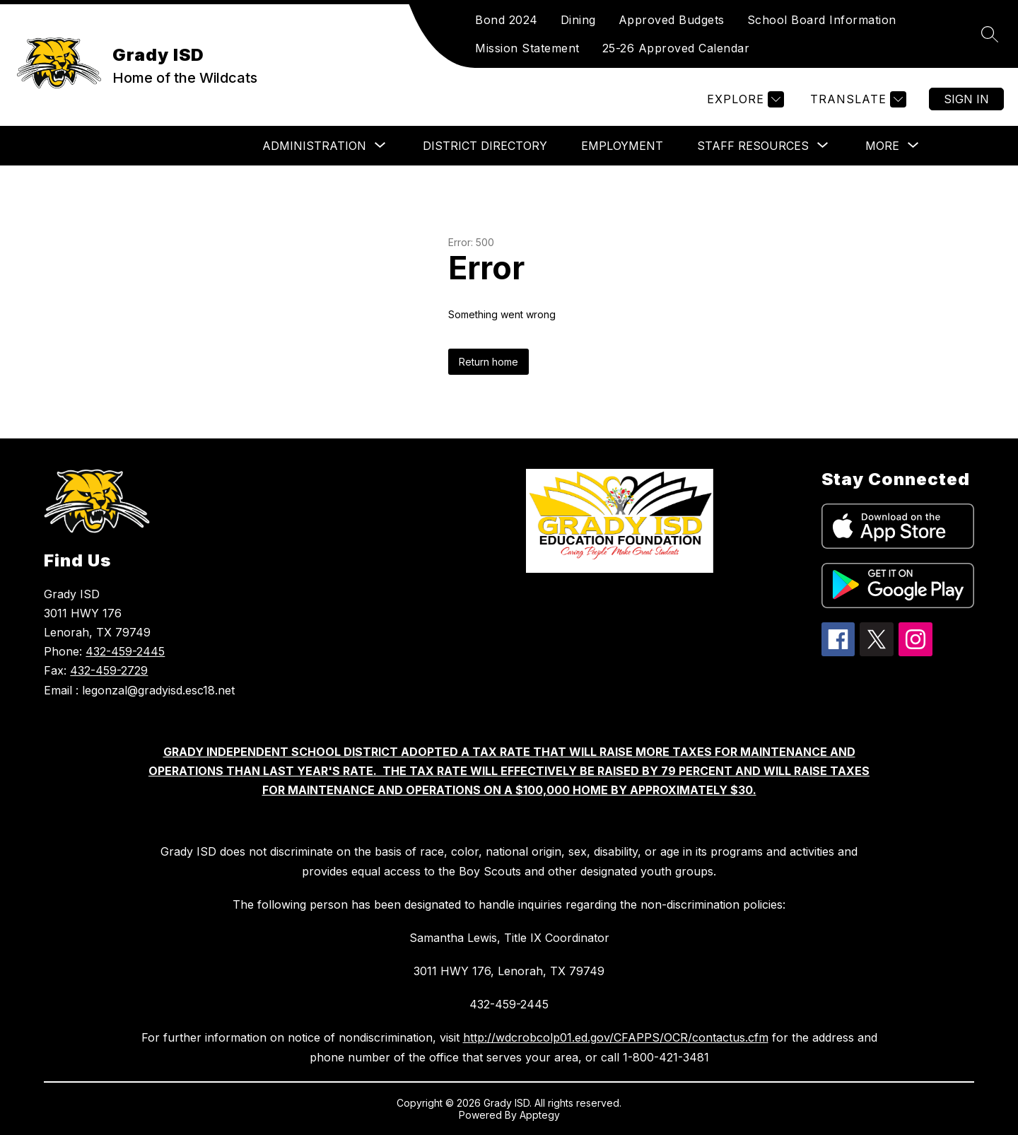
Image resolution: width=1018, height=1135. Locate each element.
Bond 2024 (506, 20)
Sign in (966, 99)
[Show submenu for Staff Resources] (753, 145)
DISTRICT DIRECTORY (485, 146)
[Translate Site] (856, 99)
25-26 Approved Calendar (676, 48)
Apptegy (540, 1115)
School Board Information (821, 20)
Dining (578, 20)
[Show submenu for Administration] (314, 145)
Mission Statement (527, 48)
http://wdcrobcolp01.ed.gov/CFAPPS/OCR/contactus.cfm (615, 1037)
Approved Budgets (672, 20)
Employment (622, 146)
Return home (488, 362)
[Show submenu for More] (882, 145)
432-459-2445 (125, 651)
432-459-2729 (109, 670)
